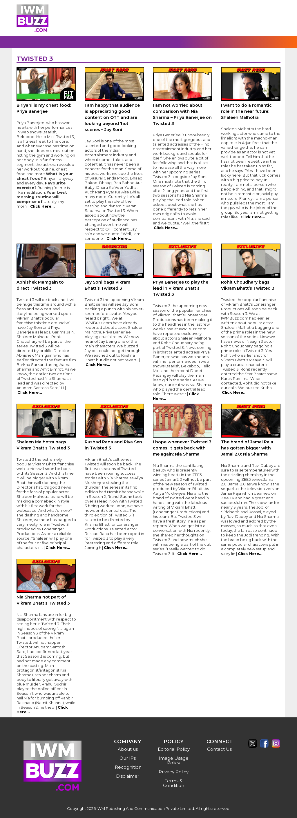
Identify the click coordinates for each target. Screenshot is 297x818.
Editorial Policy (174, 749)
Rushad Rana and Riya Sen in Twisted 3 (113, 445)
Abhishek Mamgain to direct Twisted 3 (40, 285)
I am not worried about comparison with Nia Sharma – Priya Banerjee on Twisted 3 (182, 114)
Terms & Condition (173, 783)
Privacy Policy (174, 772)
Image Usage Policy (174, 760)
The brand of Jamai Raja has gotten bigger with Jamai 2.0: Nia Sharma (247, 448)
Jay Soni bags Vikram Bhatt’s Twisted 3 (107, 285)
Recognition (128, 767)
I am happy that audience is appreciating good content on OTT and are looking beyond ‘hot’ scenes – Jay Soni (112, 117)
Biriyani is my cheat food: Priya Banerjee (44, 108)
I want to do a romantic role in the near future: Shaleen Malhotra (246, 111)
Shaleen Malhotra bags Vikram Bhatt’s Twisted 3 (43, 445)
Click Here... (42, 206)
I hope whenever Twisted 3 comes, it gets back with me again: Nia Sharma (182, 448)
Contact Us (219, 749)
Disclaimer (127, 776)
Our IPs (127, 758)
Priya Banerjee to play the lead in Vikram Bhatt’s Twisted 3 (180, 288)
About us (128, 749)
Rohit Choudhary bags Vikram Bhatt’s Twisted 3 (247, 285)
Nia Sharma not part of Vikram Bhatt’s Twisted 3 (43, 600)
